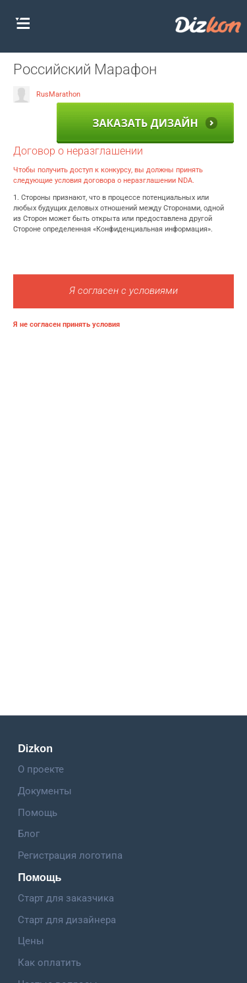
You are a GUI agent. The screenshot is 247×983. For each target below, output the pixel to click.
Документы (45, 791)
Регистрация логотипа (70, 855)
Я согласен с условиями (123, 291)
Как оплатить (49, 963)
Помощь (37, 813)
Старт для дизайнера (67, 920)
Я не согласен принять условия (66, 324)
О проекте (41, 769)
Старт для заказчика (66, 898)
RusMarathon (46, 94)
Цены (31, 941)
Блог (29, 834)
